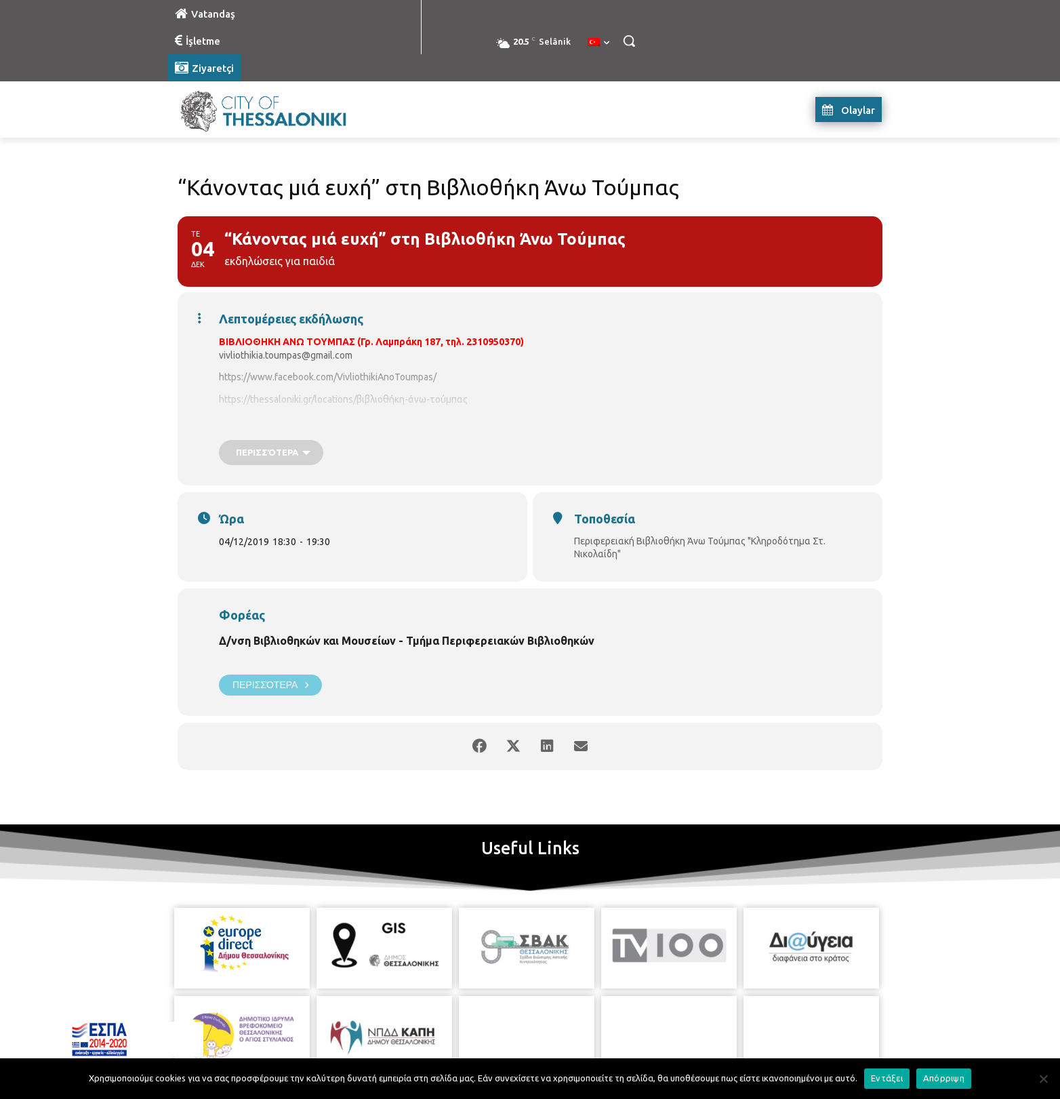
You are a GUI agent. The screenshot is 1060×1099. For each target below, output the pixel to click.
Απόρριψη (943, 1078)
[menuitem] (598, 42)
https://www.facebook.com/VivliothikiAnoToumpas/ (327, 377)
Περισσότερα (270, 685)
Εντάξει (887, 1078)
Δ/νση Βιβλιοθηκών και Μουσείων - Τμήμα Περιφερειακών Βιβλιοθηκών (406, 641)
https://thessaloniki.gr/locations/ (287, 399)
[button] (628, 40)
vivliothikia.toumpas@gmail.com (285, 355)
